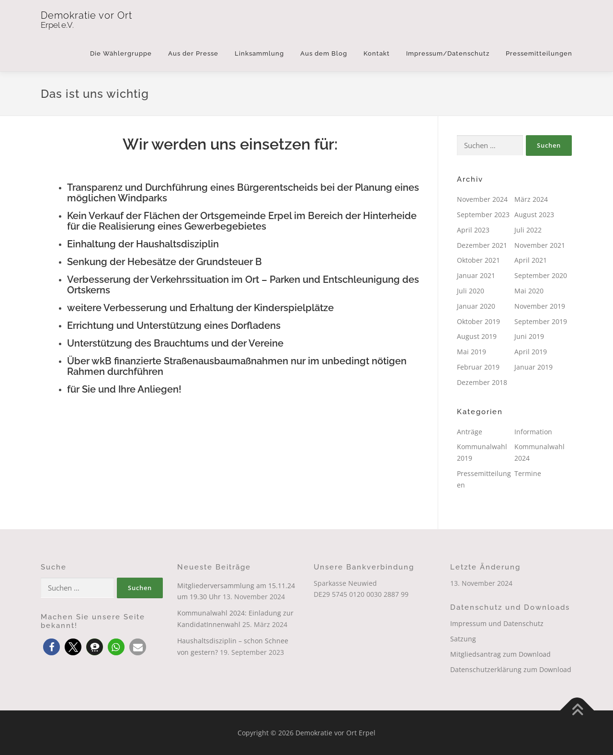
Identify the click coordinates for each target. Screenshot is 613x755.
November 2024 (482, 199)
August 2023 (534, 214)
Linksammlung (259, 53)
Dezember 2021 (482, 245)
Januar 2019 (533, 367)
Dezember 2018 (482, 382)
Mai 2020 (529, 290)
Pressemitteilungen (539, 53)
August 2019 (477, 336)
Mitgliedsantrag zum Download (500, 654)
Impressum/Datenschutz (447, 53)
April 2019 (530, 351)
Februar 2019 (478, 367)
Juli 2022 (528, 229)
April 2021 (530, 260)
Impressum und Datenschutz (497, 623)
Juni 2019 (529, 336)
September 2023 (483, 214)
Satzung (463, 638)
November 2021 (539, 245)
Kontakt (376, 53)
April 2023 (473, 229)
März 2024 (531, 199)
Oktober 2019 (478, 321)
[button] (51, 647)
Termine (527, 473)
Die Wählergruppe (121, 53)
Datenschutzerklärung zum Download (510, 669)
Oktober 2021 (478, 260)
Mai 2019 (471, 351)
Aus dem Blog (323, 53)
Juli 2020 (470, 290)
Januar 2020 (476, 306)
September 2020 (540, 275)
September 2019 (540, 321)
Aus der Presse (193, 53)
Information (533, 431)
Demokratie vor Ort (86, 15)
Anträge (469, 431)
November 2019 (539, 306)
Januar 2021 (476, 275)
